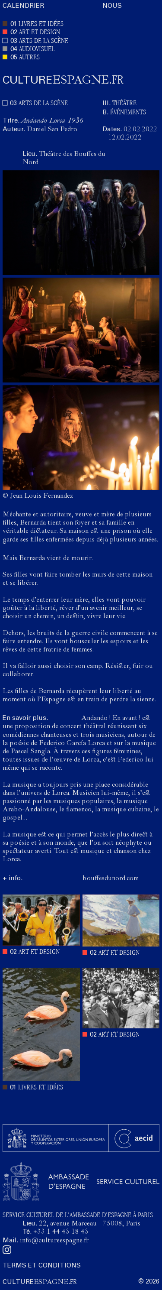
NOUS (112, 6)
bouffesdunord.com (111, 878)
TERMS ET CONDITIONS (42, 1266)
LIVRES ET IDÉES (41, 24)
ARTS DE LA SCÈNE (43, 41)
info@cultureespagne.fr (54, 1241)
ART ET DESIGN (39, 32)
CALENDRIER (23, 6)
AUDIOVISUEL (36, 49)
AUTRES (29, 58)
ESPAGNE (63, 80)
